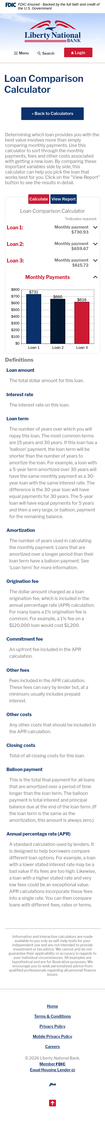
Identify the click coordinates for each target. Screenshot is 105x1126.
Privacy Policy (52, 1026)
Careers (52, 1046)
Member (52, 1064)
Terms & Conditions (52, 1016)
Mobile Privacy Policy (52, 1036)
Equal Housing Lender (52, 1069)
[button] (52, 229)
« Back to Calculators (52, 113)
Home (52, 1006)
